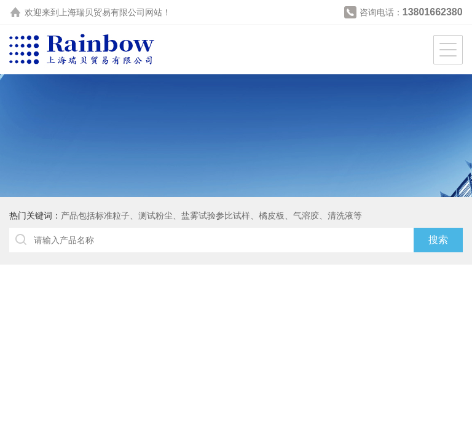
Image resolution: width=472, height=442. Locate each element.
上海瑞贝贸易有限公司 (102, 12)
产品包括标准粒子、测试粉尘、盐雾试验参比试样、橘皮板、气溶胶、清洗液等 (211, 215)
